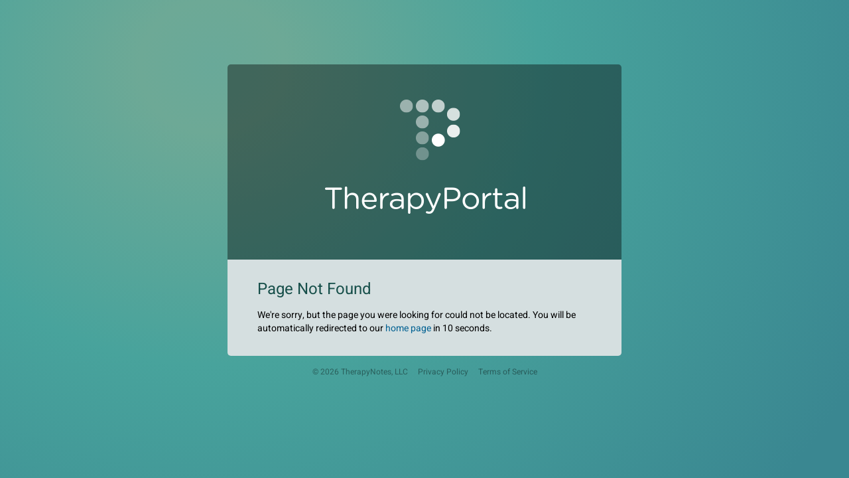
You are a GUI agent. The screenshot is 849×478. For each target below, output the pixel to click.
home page (408, 328)
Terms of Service (507, 372)
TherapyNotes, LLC (374, 372)
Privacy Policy (443, 372)
